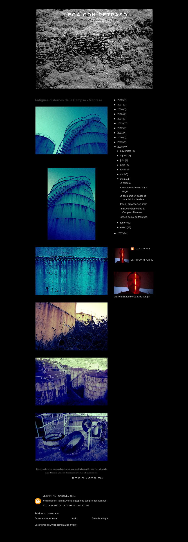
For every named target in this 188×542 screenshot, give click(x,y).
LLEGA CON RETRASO (94, 14)
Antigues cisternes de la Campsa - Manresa (68, 100)
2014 (120, 118)
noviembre (126, 151)
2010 (120, 137)
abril (122, 174)
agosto (124, 155)
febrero (124, 222)
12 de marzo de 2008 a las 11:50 (66, 505)
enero (123, 227)
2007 (120, 233)
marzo (123, 179)
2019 (120, 100)
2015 (120, 114)
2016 (120, 109)
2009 (120, 142)
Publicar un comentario (47, 513)
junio (123, 165)
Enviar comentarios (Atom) (63, 524)
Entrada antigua (100, 518)
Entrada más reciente (46, 518)
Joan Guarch (142, 249)
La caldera (125, 183)
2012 (120, 128)
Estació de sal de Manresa (133, 217)
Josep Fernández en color (133, 204)
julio (122, 160)
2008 (120, 146)
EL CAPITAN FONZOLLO (56, 495)
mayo (123, 169)
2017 (120, 104)
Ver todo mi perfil (142, 260)
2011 (120, 132)
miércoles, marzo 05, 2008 (87, 478)
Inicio (74, 518)
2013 (120, 123)
